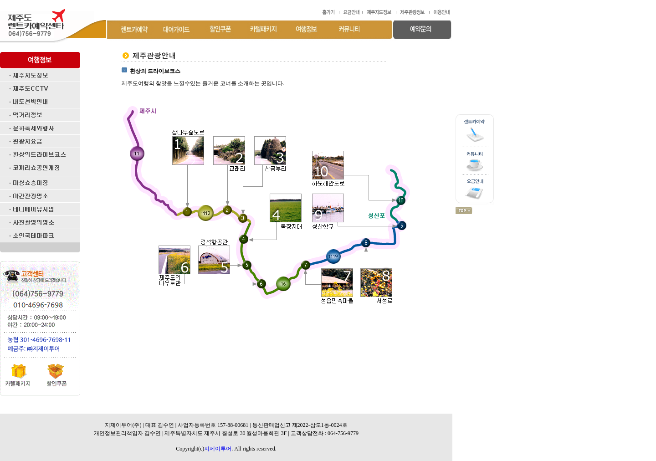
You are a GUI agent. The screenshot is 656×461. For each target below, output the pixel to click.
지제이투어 (217, 449)
